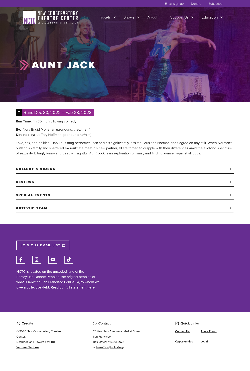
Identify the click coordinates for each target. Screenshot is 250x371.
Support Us (184, 17)
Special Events (33, 195)
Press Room (208, 331)
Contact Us (182, 331)
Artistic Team (32, 208)
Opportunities (184, 341)
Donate (196, 3)
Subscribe (215, 3)
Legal (204, 341)
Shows (134, 17)
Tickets (109, 17)
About (157, 17)
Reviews (25, 182)
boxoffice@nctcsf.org (110, 347)
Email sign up (174, 3)
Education (214, 17)
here (91, 287)
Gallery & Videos (36, 169)
